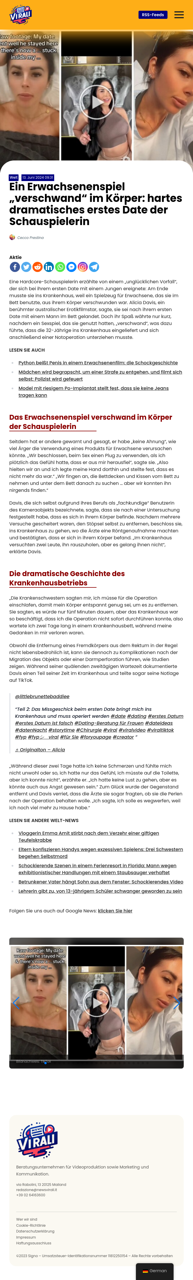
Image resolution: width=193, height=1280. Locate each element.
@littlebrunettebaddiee (42, 696)
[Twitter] (26, 267)
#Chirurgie (89, 730)
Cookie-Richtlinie (30, 1225)
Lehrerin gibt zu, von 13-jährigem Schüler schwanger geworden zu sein (100, 891)
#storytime (61, 730)
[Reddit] (37, 267)
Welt (14, 177)
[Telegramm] (94, 267)
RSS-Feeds (153, 15)
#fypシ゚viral (43, 737)
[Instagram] (83, 267)
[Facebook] (15, 267)
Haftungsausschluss (33, 1243)
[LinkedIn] (49, 267)
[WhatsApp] (60, 267)
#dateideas (159, 723)
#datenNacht (31, 730)
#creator (123, 737)
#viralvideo (132, 730)
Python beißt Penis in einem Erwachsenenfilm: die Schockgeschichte (98, 362)
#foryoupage (95, 737)
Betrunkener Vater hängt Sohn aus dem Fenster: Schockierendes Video (101, 882)
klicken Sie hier (115, 910)
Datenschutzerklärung (35, 1231)
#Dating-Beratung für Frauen (109, 723)
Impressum (26, 1237)
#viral (110, 730)
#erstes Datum (165, 716)
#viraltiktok (160, 730)
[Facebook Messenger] (71, 267)
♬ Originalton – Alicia (40, 749)
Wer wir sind (26, 1219)
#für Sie (69, 737)
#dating (136, 716)
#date (118, 716)
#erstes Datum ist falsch (44, 723)
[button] (16, 1003)
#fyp (20, 737)
